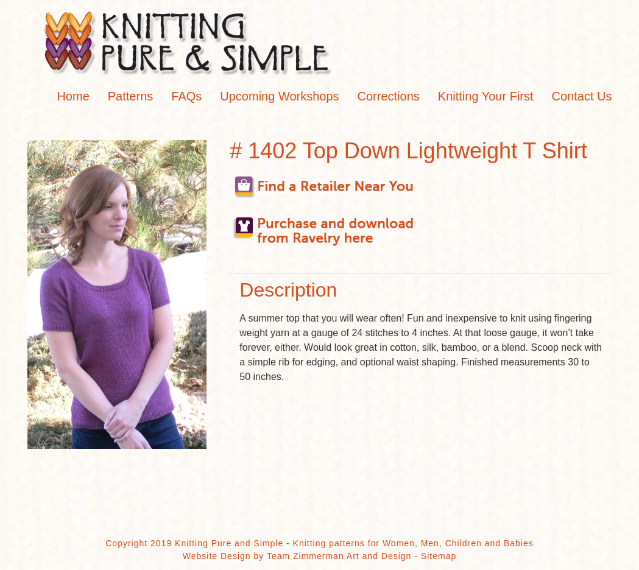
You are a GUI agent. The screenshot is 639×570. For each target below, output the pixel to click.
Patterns (130, 96)
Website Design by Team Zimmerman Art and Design (297, 556)
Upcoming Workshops (279, 96)
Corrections (389, 96)
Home (73, 96)
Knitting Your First (486, 96)
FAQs (186, 96)
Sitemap (438, 556)
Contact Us (582, 96)
